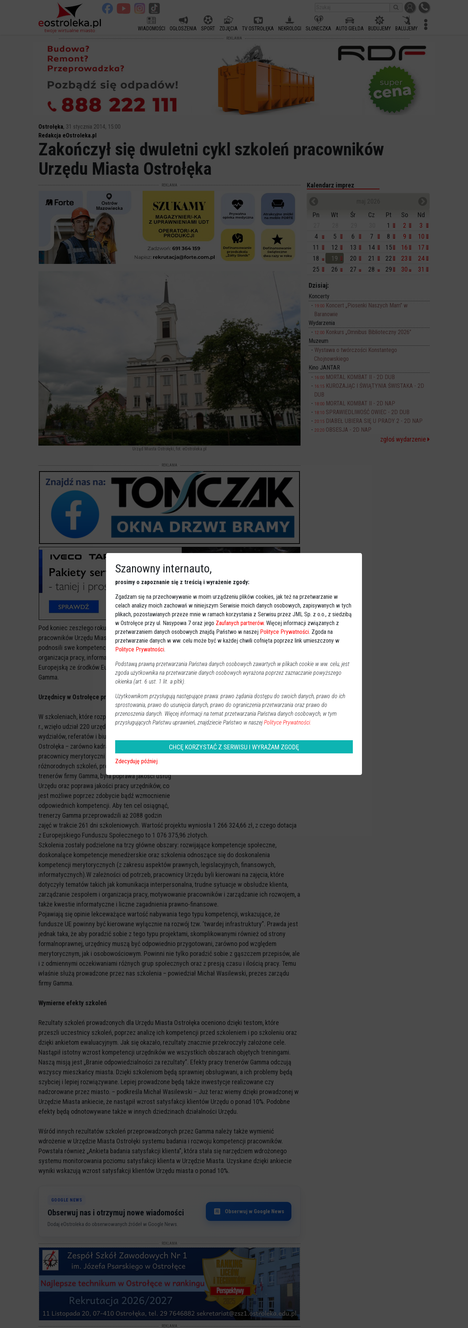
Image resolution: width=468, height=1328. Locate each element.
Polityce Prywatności (284, 631)
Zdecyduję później (136, 761)
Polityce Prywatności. (288, 722)
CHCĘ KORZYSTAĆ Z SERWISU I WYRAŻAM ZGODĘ (234, 747)
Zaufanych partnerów (240, 623)
